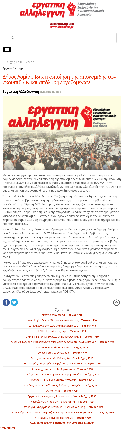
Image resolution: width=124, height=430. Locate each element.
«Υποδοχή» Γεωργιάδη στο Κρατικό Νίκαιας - (62, 320)
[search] (61, 38)
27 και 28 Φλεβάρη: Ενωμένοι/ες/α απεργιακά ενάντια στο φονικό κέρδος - (62, 342)
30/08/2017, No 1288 (50, 92)
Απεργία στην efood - (62, 314)
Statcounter (7, 428)
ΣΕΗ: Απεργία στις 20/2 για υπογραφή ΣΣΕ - (62, 325)
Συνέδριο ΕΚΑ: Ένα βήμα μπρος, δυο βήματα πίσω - (62, 374)
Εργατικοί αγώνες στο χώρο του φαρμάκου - (62, 396)
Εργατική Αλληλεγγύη (21, 91)
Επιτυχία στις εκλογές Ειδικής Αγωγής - (62, 358)
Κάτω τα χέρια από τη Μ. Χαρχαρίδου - (62, 369)
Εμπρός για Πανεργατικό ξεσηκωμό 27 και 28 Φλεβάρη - (62, 407)
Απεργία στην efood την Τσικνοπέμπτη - (62, 401)
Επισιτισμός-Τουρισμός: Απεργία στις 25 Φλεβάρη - (62, 363)
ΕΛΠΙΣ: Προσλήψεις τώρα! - (62, 331)
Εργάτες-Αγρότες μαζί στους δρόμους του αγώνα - (62, 385)
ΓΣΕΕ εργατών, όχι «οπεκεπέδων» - (62, 417)
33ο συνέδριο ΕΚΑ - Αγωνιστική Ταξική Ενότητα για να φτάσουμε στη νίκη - (62, 412)
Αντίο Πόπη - (62, 390)
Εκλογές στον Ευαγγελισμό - (62, 352)
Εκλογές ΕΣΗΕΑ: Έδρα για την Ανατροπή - (62, 379)
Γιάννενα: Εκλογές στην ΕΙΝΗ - (62, 347)
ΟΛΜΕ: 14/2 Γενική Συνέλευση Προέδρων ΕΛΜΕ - (62, 336)
